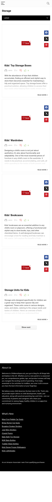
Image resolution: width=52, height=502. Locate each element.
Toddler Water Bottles (10, 444)
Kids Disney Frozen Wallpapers (14, 447)
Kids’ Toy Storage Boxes (17, 65)
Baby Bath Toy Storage (10, 437)
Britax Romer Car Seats (11, 423)
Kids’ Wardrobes (13, 140)
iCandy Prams (7, 433)
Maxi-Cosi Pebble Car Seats (12, 419)
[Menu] (3, 3)
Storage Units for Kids (16, 290)
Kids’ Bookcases (13, 215)
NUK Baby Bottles (9, 440)
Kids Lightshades (8, 451)
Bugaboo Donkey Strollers (12, 426)
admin (8, 70)
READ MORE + (43, 95)
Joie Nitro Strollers (9, 430)
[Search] (48, 3)
